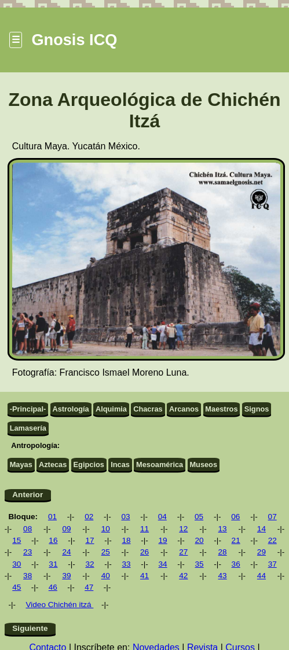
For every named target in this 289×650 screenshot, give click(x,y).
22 (272, 540)
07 (272, 516)
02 (89, 516)
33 (126, 564)
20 (199, 540)
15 (16, 540)
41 (144, 575)
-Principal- (28, 409)
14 (261, 528)
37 (272, 564)
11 (144, 528)
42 (183, 575)
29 (261, 552)
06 (235, 516)
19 (162, 540)
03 (125, 516)
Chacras (148, 409)
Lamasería (28, 428)
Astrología (70, 409)
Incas (120, 464)
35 (199, 564)
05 (199, 516)
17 (89, 540)
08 (27, 528)
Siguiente (29, 628)
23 (27, 552)
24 (66, 552)
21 (236, 540)
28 (222, 552)
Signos (256, 409)
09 (66, 528)
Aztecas (53, 464)
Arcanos (184, 409)
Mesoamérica (159, 464)
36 (236, 564)
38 (27, 575)
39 (66, 575)
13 (222, 528)
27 (183, 552)
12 (183, 528)
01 (52, 516)
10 (105, 528)
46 (53, 587)
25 (105, 552)
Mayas (21, 464)
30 (16, 564)
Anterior (27, 494)
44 (261, 575)
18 (126, 540)
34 (162, 564)
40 (105, 575)
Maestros (221, 409)
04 (162, 516)
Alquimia (111, 409)
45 (16, 587)
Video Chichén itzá (59, 604)
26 (144, 552)
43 (222, 575)
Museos (203, 464)
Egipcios (89, 464)
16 (53, 540)
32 (89, 564)
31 (53, 564)
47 (89, 587)
